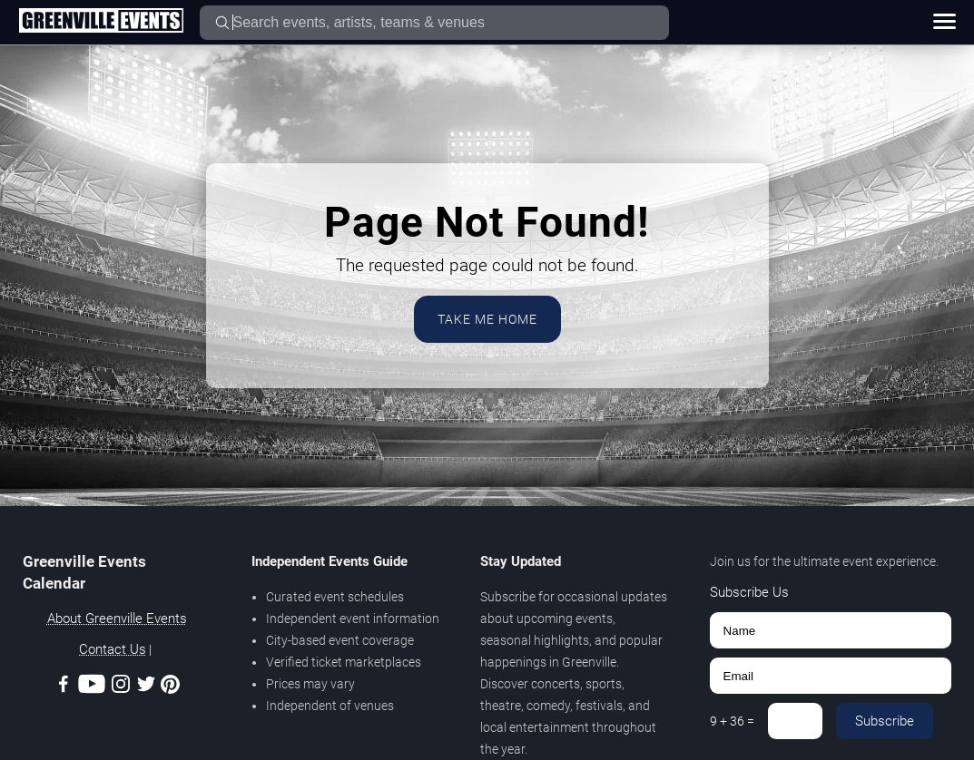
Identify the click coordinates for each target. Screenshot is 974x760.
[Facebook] (64, 687)
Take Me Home (487, 319)
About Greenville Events (117, 618)
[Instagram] (121, 687)
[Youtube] (91, 687)
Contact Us (112, 649)
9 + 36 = (732, 721)
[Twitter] (146, 687)
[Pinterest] (170, 687)
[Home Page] (100, 21)
